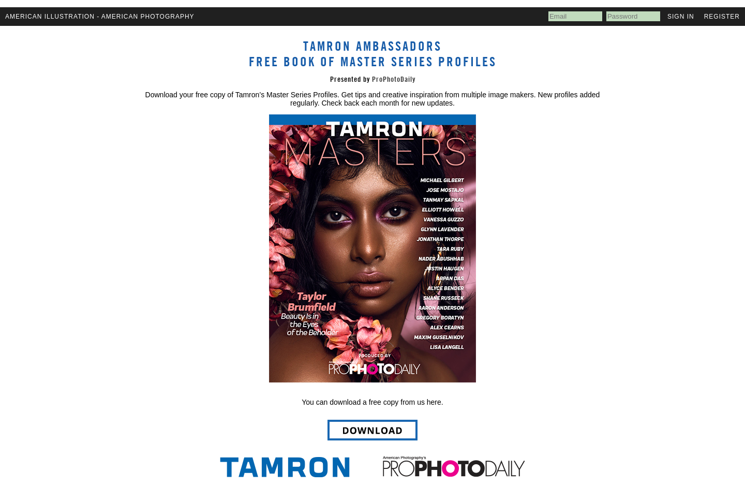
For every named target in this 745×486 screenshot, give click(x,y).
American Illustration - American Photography (100, 16)
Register (722, 16)
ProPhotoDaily (393, 79)
